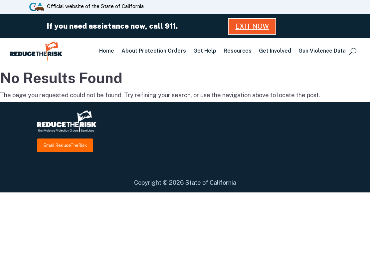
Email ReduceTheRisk (65, 145)
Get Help (204, 51)
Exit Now (252, 26)
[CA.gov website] (36, 6)
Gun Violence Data (322, 51)
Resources (238, 51)
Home (106, 51)
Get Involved (275, 51)
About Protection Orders (153, 51)
